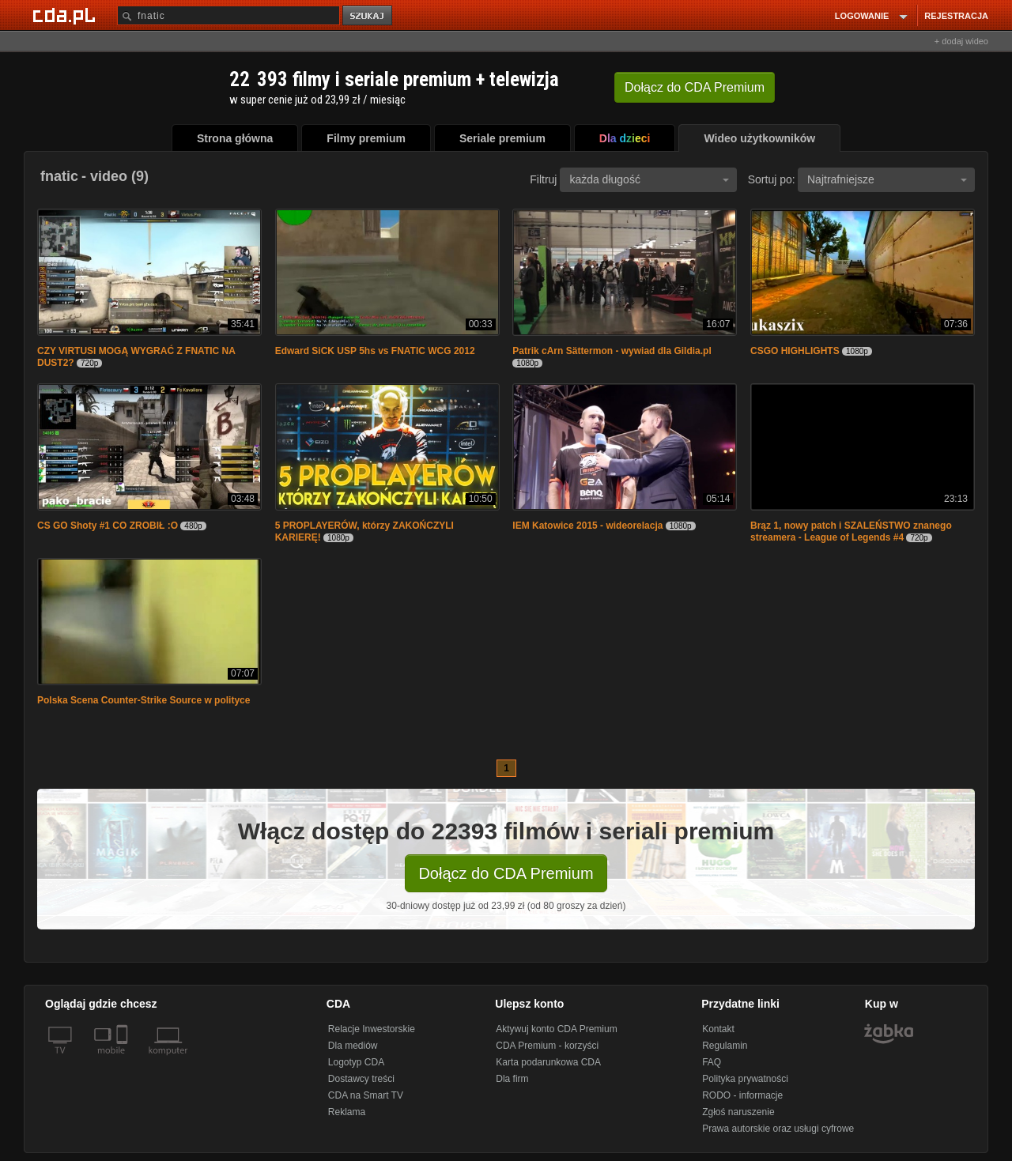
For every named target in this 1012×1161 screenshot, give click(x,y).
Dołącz (695, 87)
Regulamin (724, 1045)
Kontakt (718, 1029)
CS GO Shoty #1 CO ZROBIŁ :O (107, 525)
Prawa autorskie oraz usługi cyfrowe (778, 1128)
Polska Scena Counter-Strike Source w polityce (143, 700)
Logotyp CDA (356, 1062)
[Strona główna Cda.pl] (66, 15)
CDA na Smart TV (365, 1095)
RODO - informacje (742, 1095)
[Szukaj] (228, 15)
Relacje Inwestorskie (371, 1029)
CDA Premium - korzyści (547, 1045)
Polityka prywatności (745, 1078)
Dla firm (512, 1078)
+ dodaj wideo (961, 41)
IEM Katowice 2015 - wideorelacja (587, 525)
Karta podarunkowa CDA (548, 1062)
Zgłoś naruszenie (738, 1112)
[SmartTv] (124, 1059)
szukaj (368, 16)
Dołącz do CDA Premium (505, 873)
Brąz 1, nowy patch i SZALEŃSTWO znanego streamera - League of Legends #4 (851, 531)
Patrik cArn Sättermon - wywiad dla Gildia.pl (611, 350)
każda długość (649, 179)
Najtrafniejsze (887, 179)
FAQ (711, 1062)
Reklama (346, 1112)
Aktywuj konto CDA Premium (556, 1029)
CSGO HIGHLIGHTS (795, 350)
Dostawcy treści (361, 1078)
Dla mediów (353, 1045)
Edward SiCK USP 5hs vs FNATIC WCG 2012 (375, 350)
